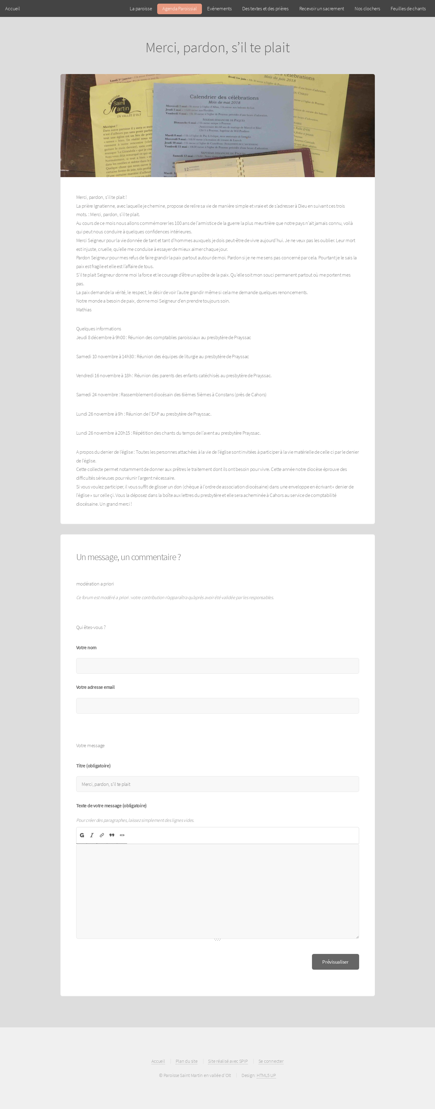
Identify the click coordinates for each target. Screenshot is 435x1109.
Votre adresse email (95, 687)
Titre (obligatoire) (93, 766)
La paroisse (141, 8)
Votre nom (86, 647)
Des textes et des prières (265, 8)
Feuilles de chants (408, 8)
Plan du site (187, 1061)
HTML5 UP (266, 1075)
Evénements (219, 8)
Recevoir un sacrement (321, 8)
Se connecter (271, 1061)
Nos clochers (367, 8)
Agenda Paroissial (179, 8)
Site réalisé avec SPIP (228, 1061)
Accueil (12, 8)
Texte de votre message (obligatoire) (111, 806)
